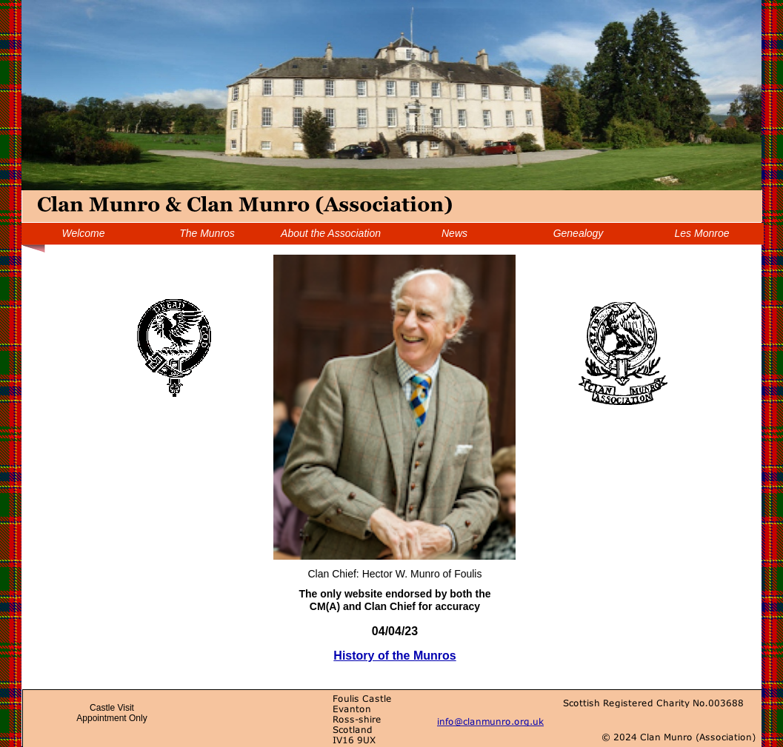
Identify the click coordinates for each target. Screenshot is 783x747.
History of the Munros (394, 655)
